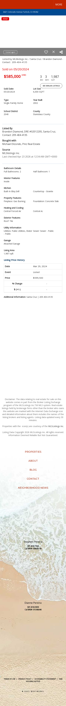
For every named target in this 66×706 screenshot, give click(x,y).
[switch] (46, 52)
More (58, 4)
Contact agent (10, 52)
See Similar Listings (51, 86)
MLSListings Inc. (56, 426)
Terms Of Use (9, 679)
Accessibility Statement (45, 679)
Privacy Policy (24, 679)
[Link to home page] (5, 4)
